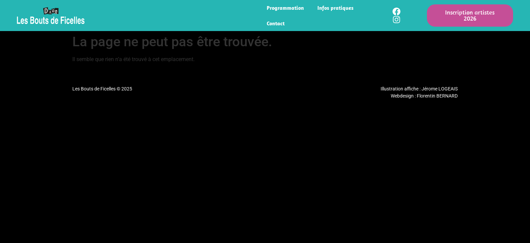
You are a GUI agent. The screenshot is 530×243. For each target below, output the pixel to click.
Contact (276, 23)
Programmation (285, 7)
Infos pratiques (335, 7)
